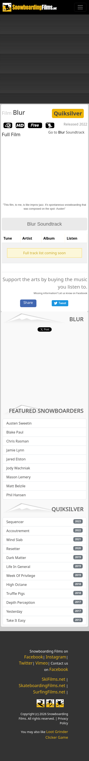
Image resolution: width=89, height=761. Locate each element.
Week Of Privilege (20, 575)
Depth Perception (20, 602)
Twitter (26, 663)
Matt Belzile (16, 486)
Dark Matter (16, 557)
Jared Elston (16, 459)
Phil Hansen (16, 495)
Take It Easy (15, 620)
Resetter (13, 548)
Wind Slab (14, 539)
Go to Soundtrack (66, 132)
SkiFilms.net (53, 679)
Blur (13, 112)
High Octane (16, 584)
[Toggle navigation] (80, 7)
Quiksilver (68, 113)
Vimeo (42, 663)
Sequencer (15, 521)
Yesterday (14, 611)
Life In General (18, 566)
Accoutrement (17, 530)
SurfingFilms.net (49, 692)
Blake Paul (14, 432)
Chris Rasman (17, 441)
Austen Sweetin (19, 423)
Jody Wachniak (18, 468)
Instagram (56, 657)
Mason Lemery (18, 477)
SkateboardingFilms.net (42, 685)
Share (28, 302)
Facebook (81, 293)
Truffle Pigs (15, 593)
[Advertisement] (44, 59)
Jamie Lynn (15, 450)
